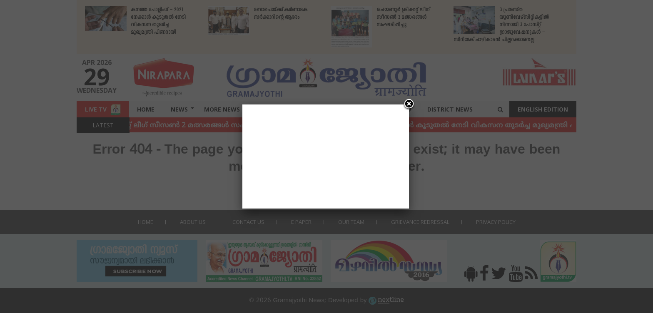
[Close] (409, 104)
